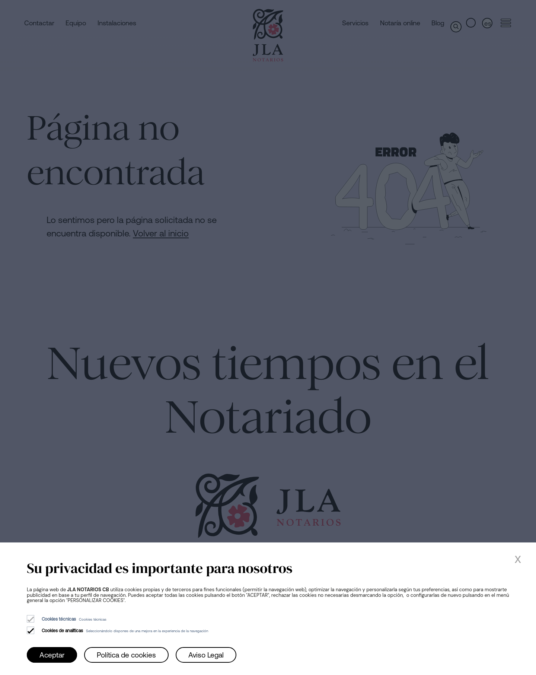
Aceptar (51, 655)
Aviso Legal (206, 655)
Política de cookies (126, 655)
